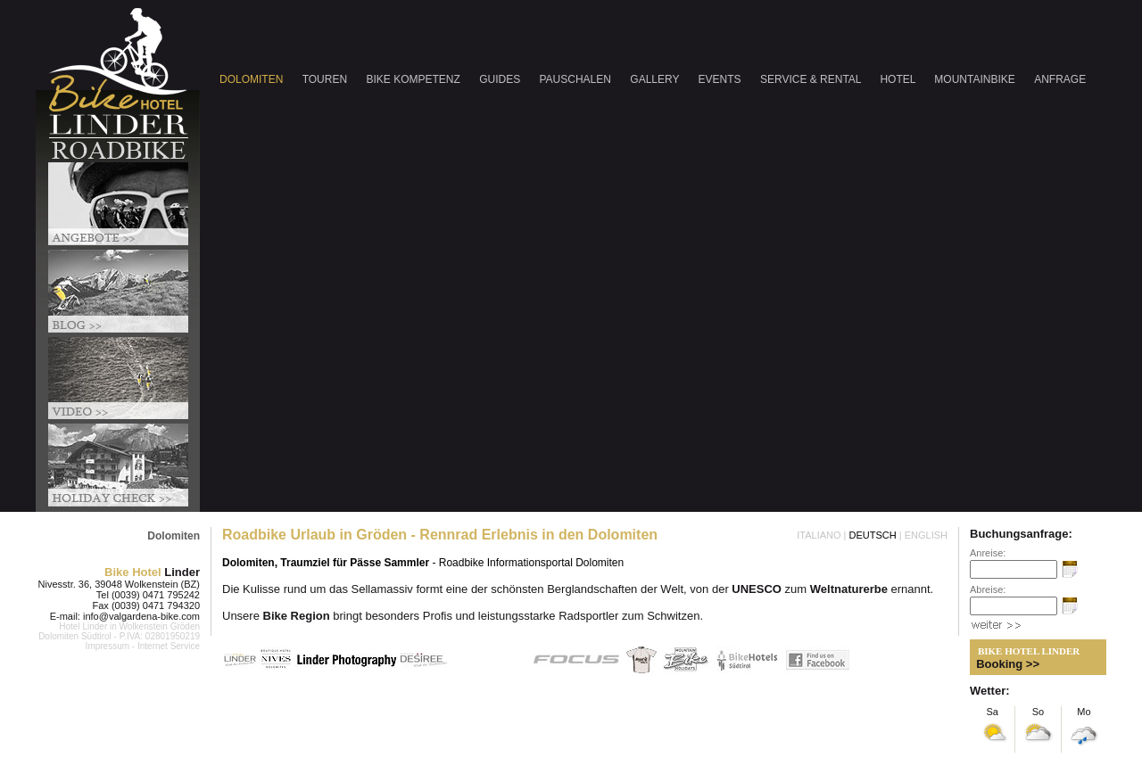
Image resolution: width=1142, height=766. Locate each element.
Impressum (107, 646)
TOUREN (326, 79)
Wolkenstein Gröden (160, 626)
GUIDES (501, 79)
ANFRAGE (1060, 79)
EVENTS (721, 79)
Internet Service (168, 646)
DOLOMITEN (252, 79)
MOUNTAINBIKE (976, 79)
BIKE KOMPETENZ (414, 79)
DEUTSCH (873, 535)
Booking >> (1007, 664)
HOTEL (899, 79)
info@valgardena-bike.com (141, 616)
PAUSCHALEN (577, 79)
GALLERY (656, 79)
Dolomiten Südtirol (75, 636)
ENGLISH (926, 535)
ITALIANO (818, 535)
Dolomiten (173, 536)
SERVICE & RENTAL (812, 79)
